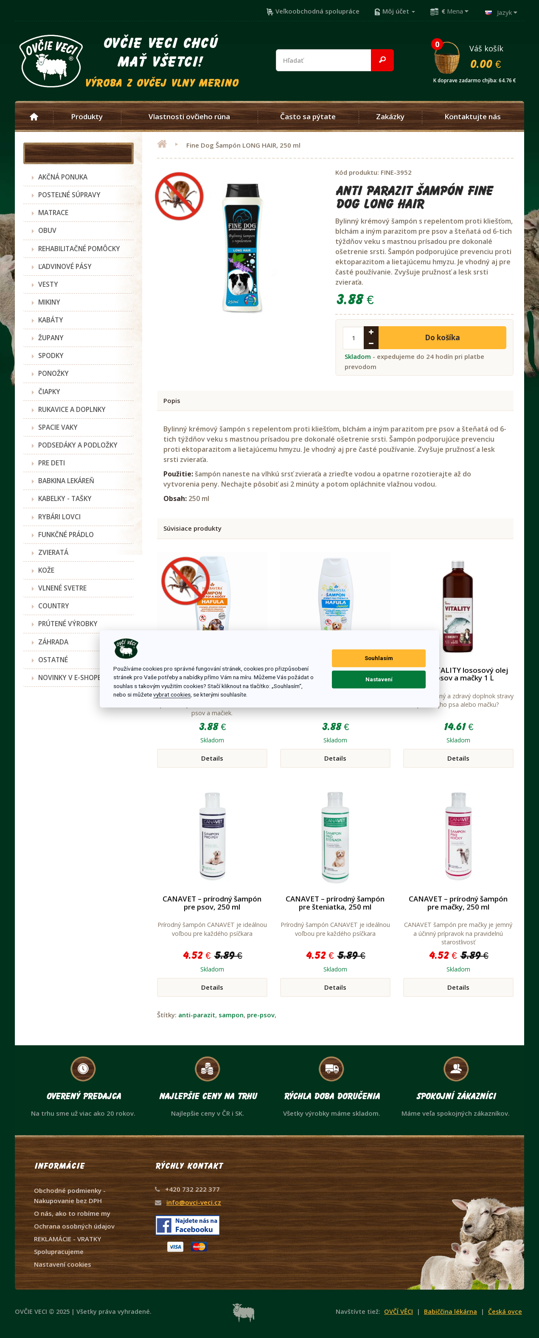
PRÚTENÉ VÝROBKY (68, 623)
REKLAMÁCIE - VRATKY (67, 1238)
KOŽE (46, 570)
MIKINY (49, 302)
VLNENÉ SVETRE (62, 588)
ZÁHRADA (53, 642)
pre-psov (261, 1014)
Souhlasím (379, 658)
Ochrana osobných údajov (74, 1226)
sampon (231, 1014)
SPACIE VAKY (58, 427)
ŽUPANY (51, 337)
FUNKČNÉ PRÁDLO (66, 534)
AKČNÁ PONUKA (62, 177)
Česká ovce (505, 1311)
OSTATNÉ (53, 659)
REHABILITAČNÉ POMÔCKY (79, 248)
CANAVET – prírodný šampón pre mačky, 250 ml (458, 903)
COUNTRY (53, 605)
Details (212, 758)
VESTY (48, 284)
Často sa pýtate (308, 116)
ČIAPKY (49, 391)
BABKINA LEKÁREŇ (66, 480)
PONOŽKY (53, 373)
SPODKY (51, 355)
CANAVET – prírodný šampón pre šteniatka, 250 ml (335, 903)
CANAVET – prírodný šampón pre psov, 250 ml (212, 903)
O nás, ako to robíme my (72, 1213)
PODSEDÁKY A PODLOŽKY (78, 445)
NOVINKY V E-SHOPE (69, 677)
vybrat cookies (172, 694)
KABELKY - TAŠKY (65, 498)
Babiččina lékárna (450, 1311)
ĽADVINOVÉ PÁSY (65, 266)
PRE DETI (51, 462)
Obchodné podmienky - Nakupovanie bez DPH (70, 1195)
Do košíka (442, 337)
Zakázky (390, 116)
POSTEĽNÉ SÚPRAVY (69, 194)
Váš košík (478, 56)
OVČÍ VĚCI (398, 1311)
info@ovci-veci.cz (193, 1202)
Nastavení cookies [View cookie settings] (62, 1264)
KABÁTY (50, 320)
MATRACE (53, 212)
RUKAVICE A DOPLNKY (72, 409)
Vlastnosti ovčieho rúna (189, 116)
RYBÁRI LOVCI (59, 516)
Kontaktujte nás (472, 116)
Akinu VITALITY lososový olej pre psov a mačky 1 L (458, 674)
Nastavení (379, 679)
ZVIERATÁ (53, 552)
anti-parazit (196, 1014)
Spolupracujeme (59, 1251)
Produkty (87, 116)
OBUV (47, 230)
